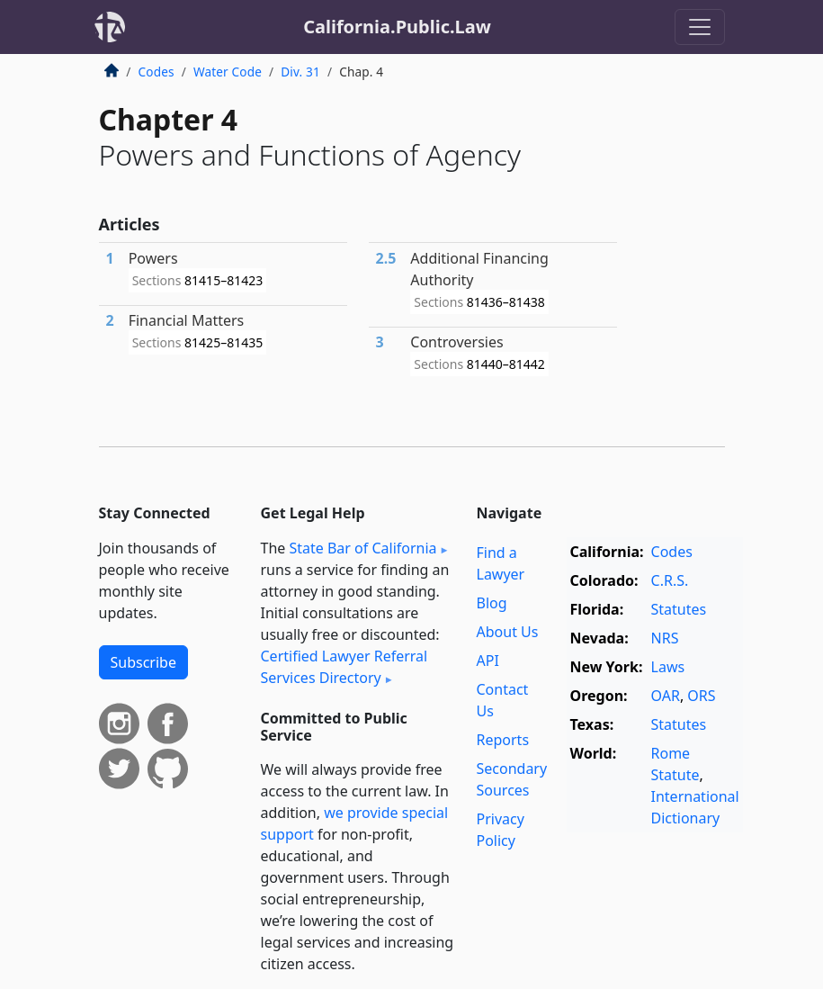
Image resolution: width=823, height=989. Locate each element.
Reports (503, 740)
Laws (668, 667)
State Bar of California (362, 548)
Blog (492, 603)
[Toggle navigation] (700, 27)
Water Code (227, 71)
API (488, 660)
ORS (701, 696)
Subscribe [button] (143, 662)
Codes (156, 71)
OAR (665, 696)
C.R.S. (670, 580)
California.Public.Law (397, 26)
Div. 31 (300, 71)
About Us (508, 632)
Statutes (679, 609)
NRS (665, 638)
